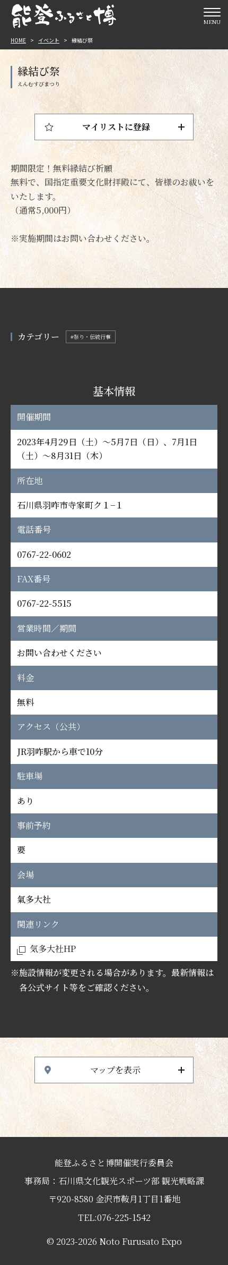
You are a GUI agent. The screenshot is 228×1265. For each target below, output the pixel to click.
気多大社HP (53, 949)
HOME (18, 40)
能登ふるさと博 (64, 16)
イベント (48, 40)
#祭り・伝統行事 (91, 337)
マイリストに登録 (116, 127)
